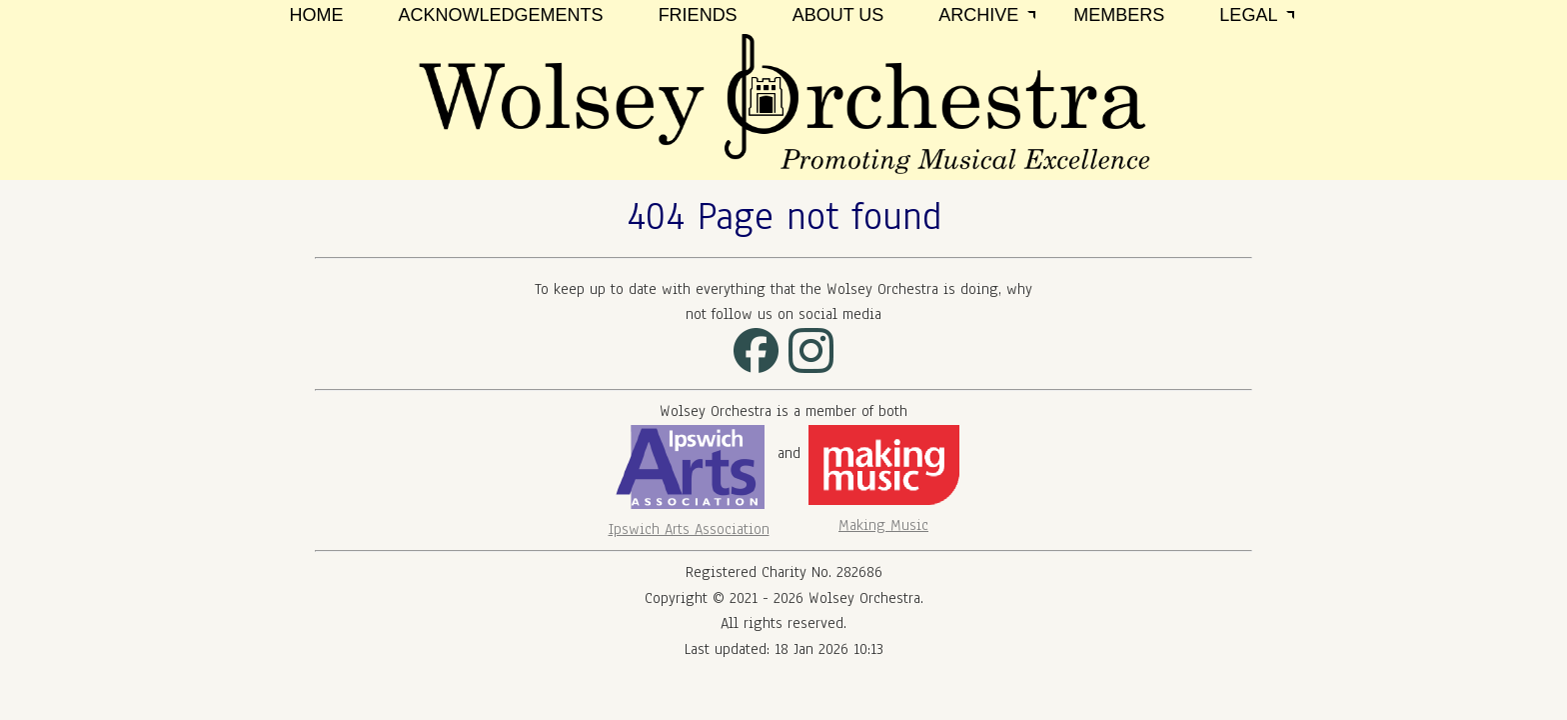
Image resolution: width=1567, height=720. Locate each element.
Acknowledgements (501, 15)
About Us (838, 15)
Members (1118, 15)
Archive (978, 15)
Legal (1248, 15)
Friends (698, 15)
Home (317, 15)
